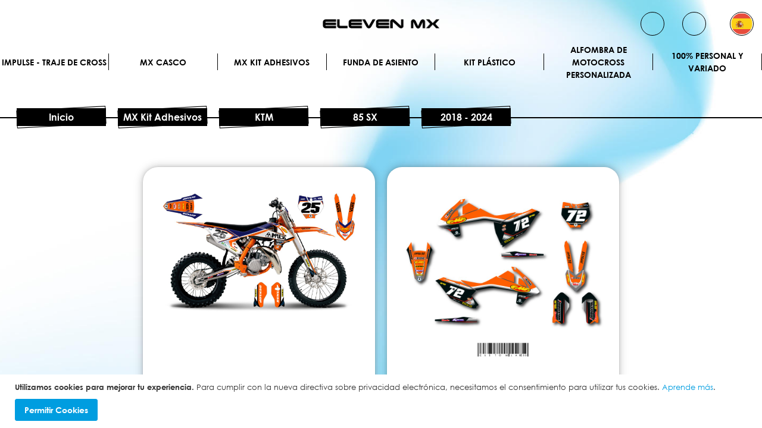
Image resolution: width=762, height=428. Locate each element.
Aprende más (687, 387)
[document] (382, 401)
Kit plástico (490, 62)
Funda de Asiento (381, 62)
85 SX (365, 117)
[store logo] (381, 24)
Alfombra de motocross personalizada (598, 62)
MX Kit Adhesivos (272, 62)
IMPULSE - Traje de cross (54, 62)
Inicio (61, 117)
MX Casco (163, 62)
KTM (264, 117)
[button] (742, 24)
